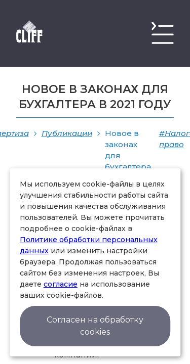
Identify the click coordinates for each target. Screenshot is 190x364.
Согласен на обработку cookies (95, 326)
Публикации (67, 133)
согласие (61, 284)
